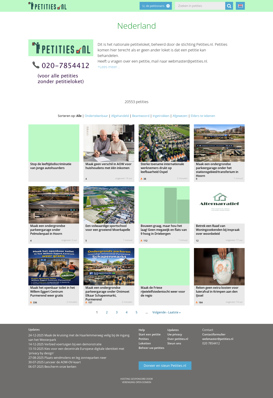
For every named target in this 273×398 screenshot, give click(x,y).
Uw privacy (174, 334)
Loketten (145, 343)
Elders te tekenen (203, 116)
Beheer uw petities (151, 348)
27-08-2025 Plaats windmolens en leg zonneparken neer (67, 358)
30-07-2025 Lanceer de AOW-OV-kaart (54, 362)
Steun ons (174, 343)
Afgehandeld (120, 116)
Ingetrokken (161, 116)
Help (142, 330)
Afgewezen (180, 116)
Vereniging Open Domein (136, 382)
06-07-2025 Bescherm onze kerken (52, 367)
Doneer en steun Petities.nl (165, 365)
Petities (144, 339)
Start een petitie (150, 334)
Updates (173, 330)
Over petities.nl (177, 339)
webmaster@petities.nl (217, 339)
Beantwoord (140, 116)
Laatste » (174, 312)
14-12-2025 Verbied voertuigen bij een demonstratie (65, 344)
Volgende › (159, 312)
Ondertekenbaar (96, 116)
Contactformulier (213, 334)
